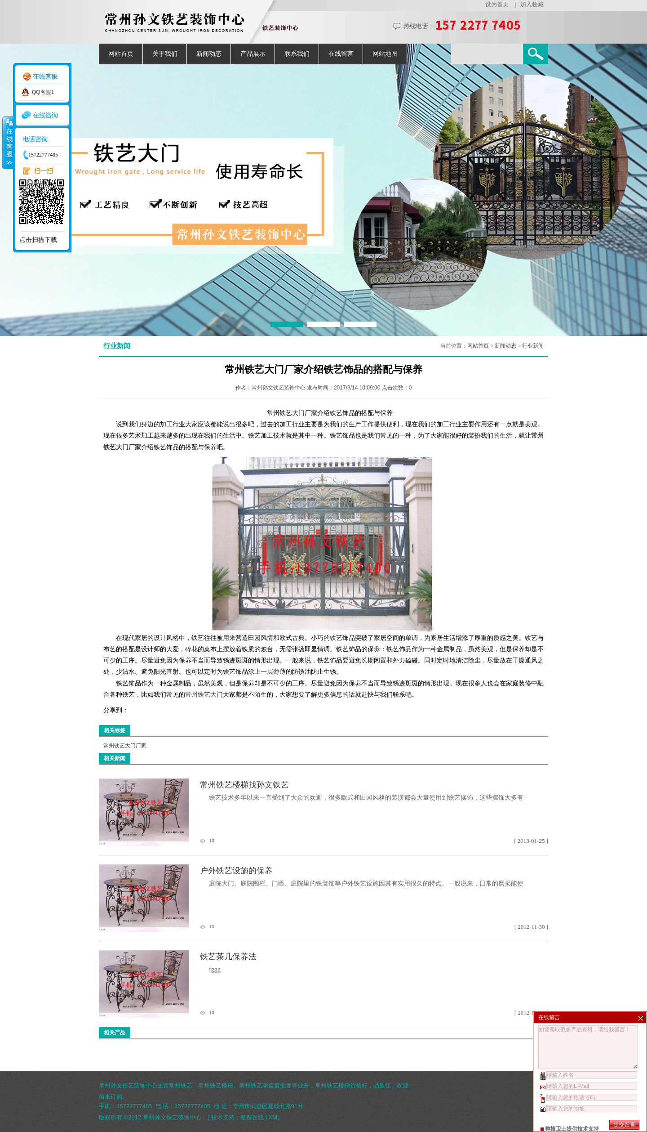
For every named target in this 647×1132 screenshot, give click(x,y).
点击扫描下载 (38, 239)
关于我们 (164, 53)
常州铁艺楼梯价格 (338, 1085)
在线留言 (341, 53)
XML (275, 1117)
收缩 (7, 142)
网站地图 (385, 53)
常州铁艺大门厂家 (124, 746)
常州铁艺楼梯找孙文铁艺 (244, 784)
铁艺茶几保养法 (228, 956)
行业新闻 (533, 346)
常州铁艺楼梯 (215, 1085)
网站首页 (120, 53)
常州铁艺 (180, 1085)
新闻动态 (209, 53)
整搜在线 (252, 1117)
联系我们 (297, 53)
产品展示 (253, 53)
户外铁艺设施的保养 (236, 870)
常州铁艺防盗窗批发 (265, 1085)
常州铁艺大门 (204, 694)
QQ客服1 (43, 92)
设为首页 (497, 4)
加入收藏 (532, 4)
